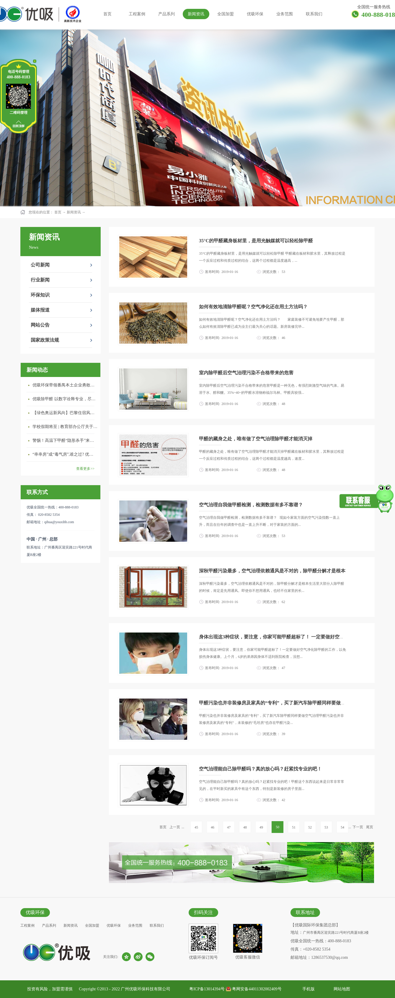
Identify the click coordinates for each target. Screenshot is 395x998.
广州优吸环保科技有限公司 (145, 989)
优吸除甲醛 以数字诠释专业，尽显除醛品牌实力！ (64, 399)
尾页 (369, 827)
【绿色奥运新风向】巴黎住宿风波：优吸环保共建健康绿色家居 (64, 413)
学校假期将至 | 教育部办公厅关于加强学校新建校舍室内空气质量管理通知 (64, 426)
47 (229, 827)
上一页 (174, 827)
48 (245, 827)
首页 (107, 14)
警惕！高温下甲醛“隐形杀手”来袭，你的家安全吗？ (64, 440)
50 (277, 827)
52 (310, 827)
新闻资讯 (74, 212)
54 (342, 827)
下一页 (357, 827)
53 (326, 827)
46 (212, 827)
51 (294, 827)
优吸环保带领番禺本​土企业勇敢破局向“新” (64, 385)
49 (261, 827)
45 (196, 827)
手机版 (307, 989)
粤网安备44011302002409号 (256, 989)
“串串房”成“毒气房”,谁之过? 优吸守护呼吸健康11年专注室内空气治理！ (64, 454)
